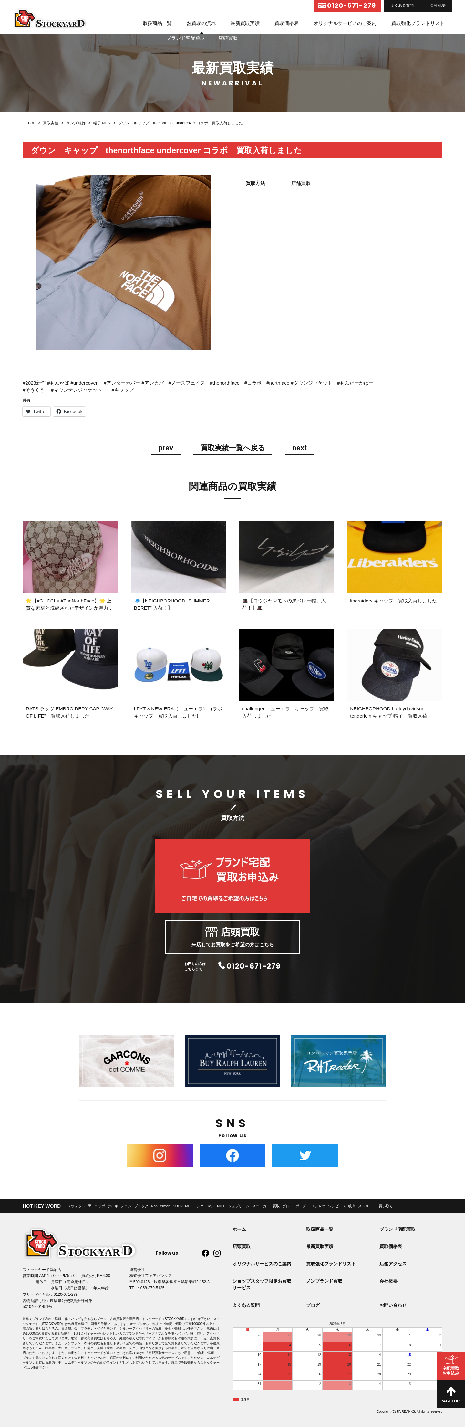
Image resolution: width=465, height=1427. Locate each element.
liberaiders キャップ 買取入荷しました (393, 600)
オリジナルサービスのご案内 (345, 23)
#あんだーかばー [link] (355, 383)
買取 (276, 1206)
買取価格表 (286, 23)
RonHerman (160, 1206)
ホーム (239, 1229)
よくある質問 (402, 5)
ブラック (141, 1206)
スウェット (76, 1206)
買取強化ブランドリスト (418, 23)
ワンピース (337, 1206)
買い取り (386, 1206)
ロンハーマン (203, 1206)
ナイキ (113, 1206)
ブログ (313, 1305)
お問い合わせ (393, 1305)
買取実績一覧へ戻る (233, 448)
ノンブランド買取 (324, 1280)
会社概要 (438, 5)
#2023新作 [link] (34, 383)
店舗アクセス (393, 1263)
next (299, 448)
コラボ (99, 1206)
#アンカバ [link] (152, 383)
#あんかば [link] (58, 383)
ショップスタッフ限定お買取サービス (261, 1284)
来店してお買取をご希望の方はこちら (232, 937)
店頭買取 (241, 1246)
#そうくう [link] (34, 390)
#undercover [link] (83, 383)
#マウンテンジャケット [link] (76, 390)
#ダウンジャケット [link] (311, 383)
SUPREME (181, 1206)
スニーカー (261, 1206)
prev (165, 448)
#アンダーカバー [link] (122, 383)
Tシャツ (319, 1206)
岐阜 (352, 1206)
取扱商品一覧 (157, 23)
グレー (287, 1206)
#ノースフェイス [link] (187, 383)
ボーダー (302, 1206)
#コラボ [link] (253, 383)
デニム (126, 1206)
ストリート (367, 1206)
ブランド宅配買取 (397, 1229)
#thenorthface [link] (225, 383)
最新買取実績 (245, 23)
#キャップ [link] (123, 390)
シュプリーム (238, 1206)
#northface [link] (277, 383)
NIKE (221, 1206)
